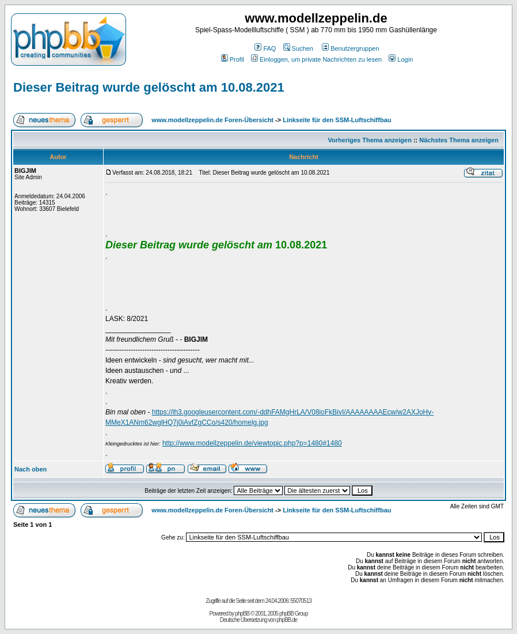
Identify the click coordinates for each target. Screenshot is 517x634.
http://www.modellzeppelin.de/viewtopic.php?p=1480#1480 (252, 443)
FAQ (265, 48)
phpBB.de (286, 620)
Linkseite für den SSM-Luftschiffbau (337, 119)
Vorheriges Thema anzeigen (370, 140)
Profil (232, 59)
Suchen (298, 48)
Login (401, 59)
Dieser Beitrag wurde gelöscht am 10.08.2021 (148, 87)
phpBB (242, 613)
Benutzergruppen (350, 48)
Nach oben (30, 469)
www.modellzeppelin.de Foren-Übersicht (212, 119)
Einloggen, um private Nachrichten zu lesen (316, 59)
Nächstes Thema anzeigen (459, 140)
